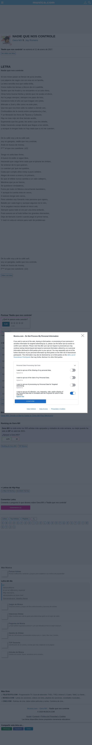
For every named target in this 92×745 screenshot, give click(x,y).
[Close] (83, 336)
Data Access (43, 409)
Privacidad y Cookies (58, 409)
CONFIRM (30, 401)
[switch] (73, 370)
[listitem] (46, 365)
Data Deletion (31, 409)
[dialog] (46, 372)
